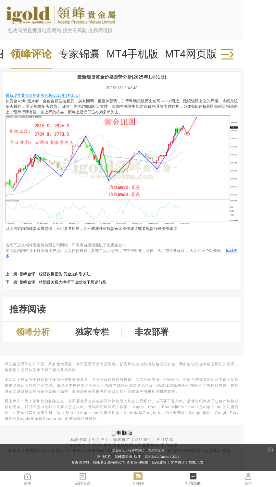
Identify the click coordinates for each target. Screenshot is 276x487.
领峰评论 (31, 54)
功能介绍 (196, 462)
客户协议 (177, 462)
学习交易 (164, 439)
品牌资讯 (83, 479)
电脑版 (124, 433)
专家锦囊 (79, 54)
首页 (27, 479)
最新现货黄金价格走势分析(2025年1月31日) (43, 95)
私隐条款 (78, 439)
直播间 (138, 479)
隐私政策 (159, 462)
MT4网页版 (191, 54)
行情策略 (193, 479)
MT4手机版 (132, 54)
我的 (248, 479)
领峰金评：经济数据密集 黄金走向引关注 (55, 274)
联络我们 (143, 439)
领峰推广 (122, 439)
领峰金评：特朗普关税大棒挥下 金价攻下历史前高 (62, 282)
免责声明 (100, 439)
